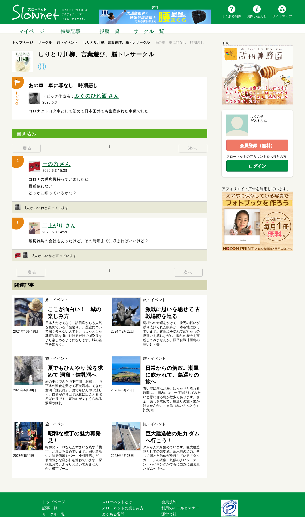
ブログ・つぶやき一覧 (61, 492)
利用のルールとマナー (180, 480)
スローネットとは (117, 474)
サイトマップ (282, 16)
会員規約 (169, 474)
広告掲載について (117, 498)
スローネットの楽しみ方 (123, 480)
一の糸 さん (53, 161)
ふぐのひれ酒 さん (90, 95)
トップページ (53, 474)
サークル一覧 (149, 28)
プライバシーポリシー (180, 492)
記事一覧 (49, 480)
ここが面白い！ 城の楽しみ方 (72, 303)
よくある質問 (232, 16)
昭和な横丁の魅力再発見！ (68, 413)
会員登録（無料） (257, 145)
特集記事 (70, 28)
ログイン (257, 165)
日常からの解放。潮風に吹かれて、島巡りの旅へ (169, 361)
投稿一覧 (109, 28)
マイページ (31, 28)
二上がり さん (55, 221)
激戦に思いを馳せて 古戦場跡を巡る (172, 306)
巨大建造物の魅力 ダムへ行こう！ (172, 413)
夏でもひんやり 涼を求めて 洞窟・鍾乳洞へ (74, 361)
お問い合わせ (257, 16)
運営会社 (169, 486)
